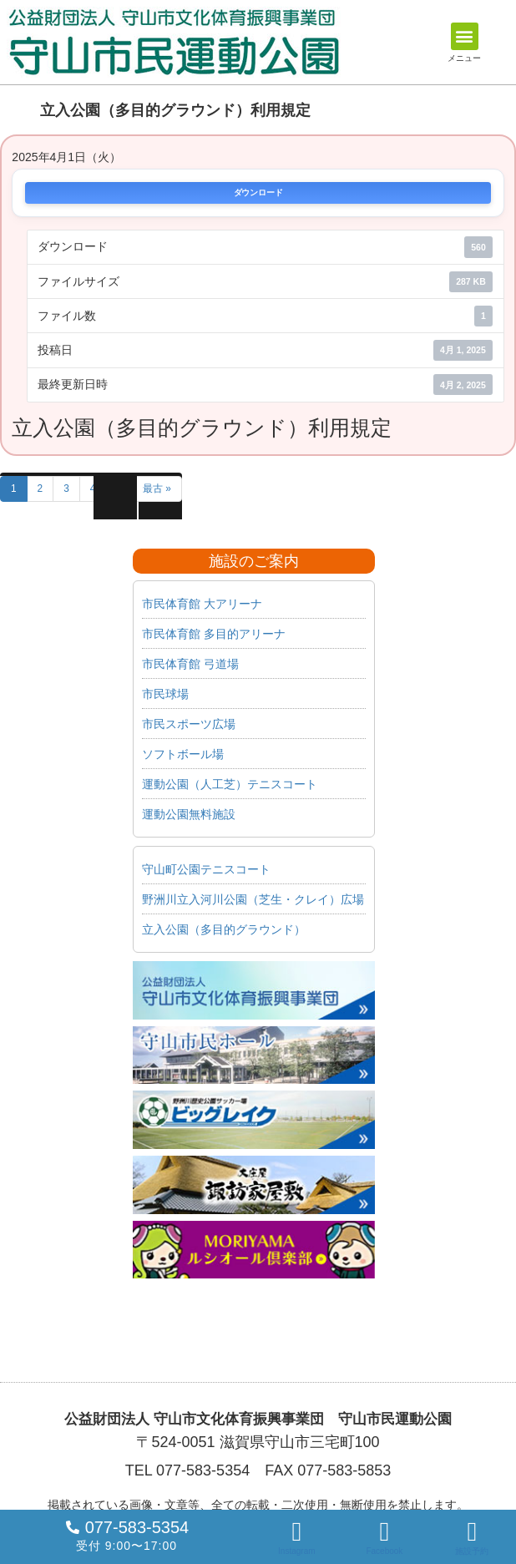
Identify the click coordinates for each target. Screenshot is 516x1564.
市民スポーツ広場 (188, 724)
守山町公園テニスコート (206, 869)
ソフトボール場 (183, 754)
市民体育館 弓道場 (190, 664)
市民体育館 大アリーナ (202, 603)
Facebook (384, 1551)
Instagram (296, 1551)
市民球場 (165, 694)
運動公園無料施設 (188, 814)
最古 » (157, 488)
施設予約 (471, 1551)
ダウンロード (258, 193)
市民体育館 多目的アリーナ (214, 633)
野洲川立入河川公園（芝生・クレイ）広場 (253, 899)
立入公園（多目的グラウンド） (224, 929)
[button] (464, 36)
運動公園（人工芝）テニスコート (229, 784)
